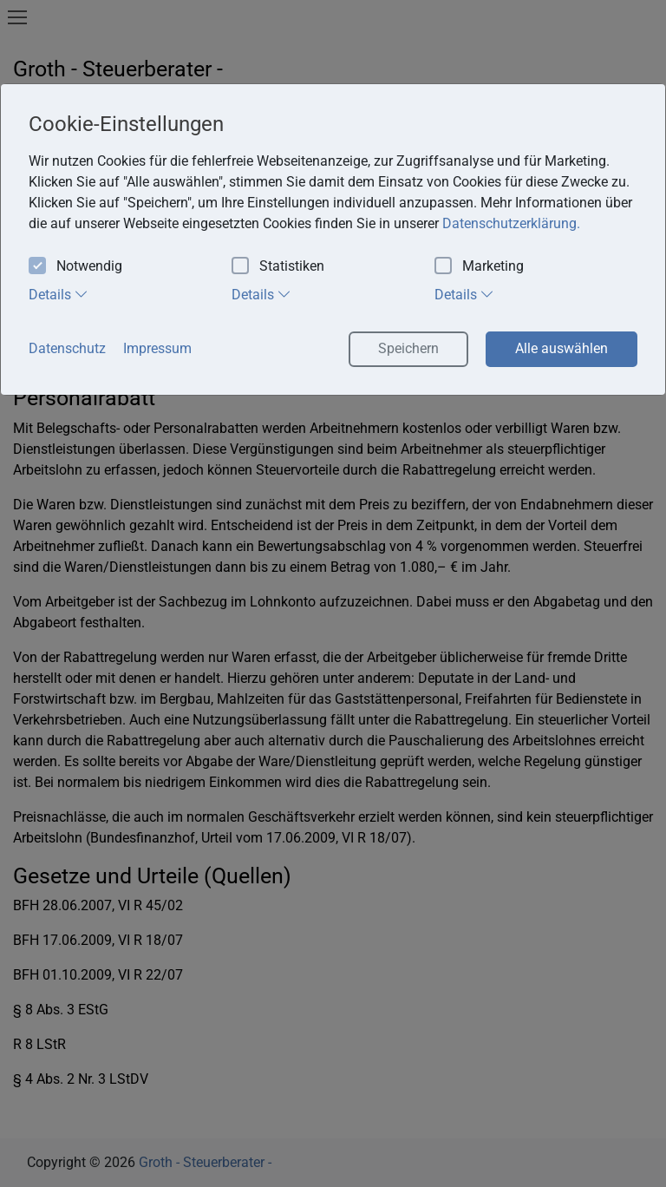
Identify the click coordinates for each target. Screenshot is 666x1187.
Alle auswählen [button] (561, 348)
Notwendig (75, 267)
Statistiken (278, 267)
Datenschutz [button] (67, 348)
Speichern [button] (408, 348)
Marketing (479, 267)
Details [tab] (58, 294)
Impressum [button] (157, 348)
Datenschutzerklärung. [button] (511, 223)
